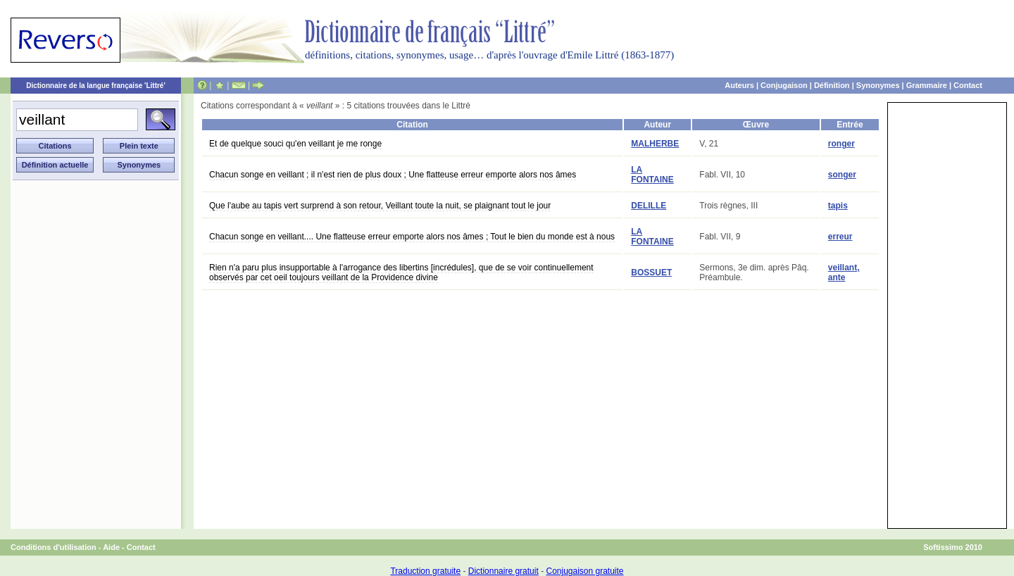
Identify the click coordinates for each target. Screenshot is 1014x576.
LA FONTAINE (652, 174)
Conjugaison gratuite (584, 571)
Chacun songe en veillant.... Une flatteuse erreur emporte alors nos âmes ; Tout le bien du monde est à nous (412, 237)
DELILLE (648, 206)
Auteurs (739, 85)
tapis (838, 206)
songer (842, 175)
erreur (840, 237)
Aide (111, 547)
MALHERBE (655, 144)
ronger (841, 144)
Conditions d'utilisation (53, 547)
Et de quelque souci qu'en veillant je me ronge (295, 144)
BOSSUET (651, 272)
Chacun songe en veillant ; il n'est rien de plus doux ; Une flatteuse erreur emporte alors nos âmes (392, 175)
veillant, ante (844, 272)
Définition (832, 85)
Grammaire (926, 85)
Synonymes (878, 85)
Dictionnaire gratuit (503, 571)
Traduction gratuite (425, 571)
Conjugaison (784, 85)
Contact (967, 85)
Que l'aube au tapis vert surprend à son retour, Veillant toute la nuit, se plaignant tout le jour (380, 206)
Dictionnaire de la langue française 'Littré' (95, 85)
